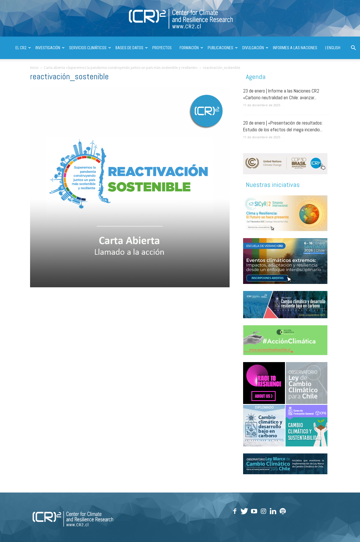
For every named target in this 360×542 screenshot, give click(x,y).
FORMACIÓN (191, 48)
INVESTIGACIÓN (50, 48)
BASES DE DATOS (132, 48)
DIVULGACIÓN (255, 48)
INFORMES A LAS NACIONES (295, 48)
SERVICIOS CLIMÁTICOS (90, 48)
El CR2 (23, 48)
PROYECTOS (162, 48)
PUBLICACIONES (223, 48)
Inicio (34, 67)
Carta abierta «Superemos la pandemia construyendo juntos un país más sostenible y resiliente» (121, 67)
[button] (353, 48)
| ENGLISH (332, 48)
